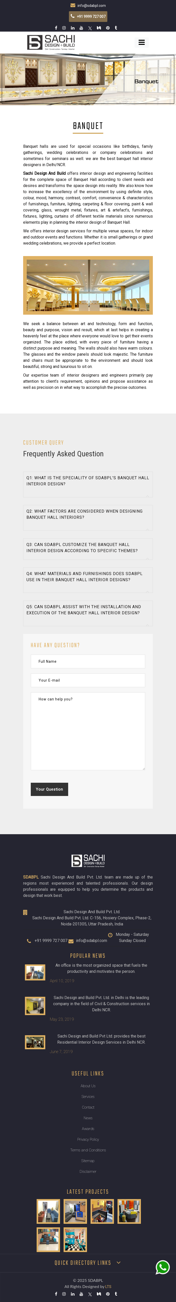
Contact (88, 1107)
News (88, 1118)
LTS (108, 1286)
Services (88, 1096)
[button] (88, 484)
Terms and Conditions (88, 1150)
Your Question (49, 789)
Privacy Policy (88, 1139)
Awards (88, 1128)
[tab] (88, 484)
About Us (88, 1086)
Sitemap (88, 1161)
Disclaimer (88, 1171)
